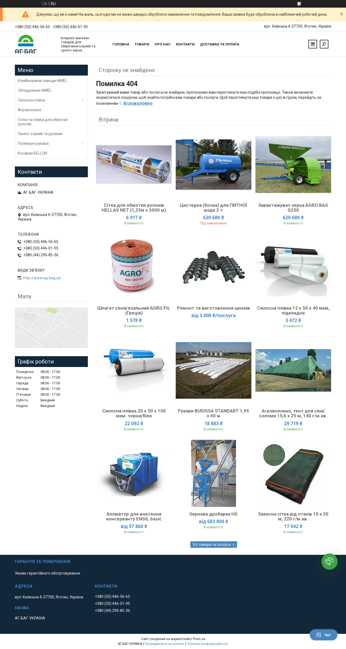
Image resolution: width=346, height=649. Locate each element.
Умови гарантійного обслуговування (47, 573)
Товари (142, 44)
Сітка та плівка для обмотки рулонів (43, 121)
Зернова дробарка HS (213, 514)
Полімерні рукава (33, 143)
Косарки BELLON (32, 153)
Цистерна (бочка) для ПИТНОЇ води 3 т (213, 207)
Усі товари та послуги (211, 544)
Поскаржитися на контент (164, 644)
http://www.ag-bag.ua (42, 278)
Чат (323, 634)
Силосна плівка (31, 100)
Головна (120, 44)
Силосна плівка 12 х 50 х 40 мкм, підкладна (293, 310)
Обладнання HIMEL (35, 90)
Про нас (163, 44)
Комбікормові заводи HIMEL (42, 80)
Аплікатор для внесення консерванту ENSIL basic (134, 516)
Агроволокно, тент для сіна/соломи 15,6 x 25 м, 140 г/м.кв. (293, 413)
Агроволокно (137, 103)
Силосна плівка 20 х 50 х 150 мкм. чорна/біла (134, 413)
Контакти (185, 44)
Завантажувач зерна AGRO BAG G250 (293, 207)
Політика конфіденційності (207, 644)
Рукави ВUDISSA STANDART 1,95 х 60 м (213, 413)
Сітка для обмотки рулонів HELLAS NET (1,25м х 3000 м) (134, 207)
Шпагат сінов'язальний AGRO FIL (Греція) (133, 310)
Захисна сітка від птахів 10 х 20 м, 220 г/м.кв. (293, 516)
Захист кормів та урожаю (40, 134)
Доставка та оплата (219, 44)
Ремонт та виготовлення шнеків (213, 308)
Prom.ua (199, 639)
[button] (329, 561)
